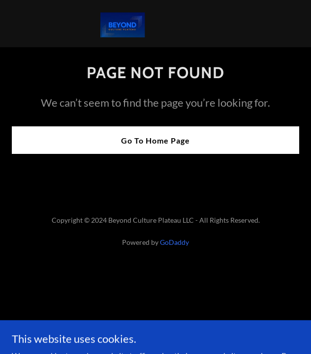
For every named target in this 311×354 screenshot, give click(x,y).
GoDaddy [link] (174, 242)
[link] (155, 23)
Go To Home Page (155, 140)
